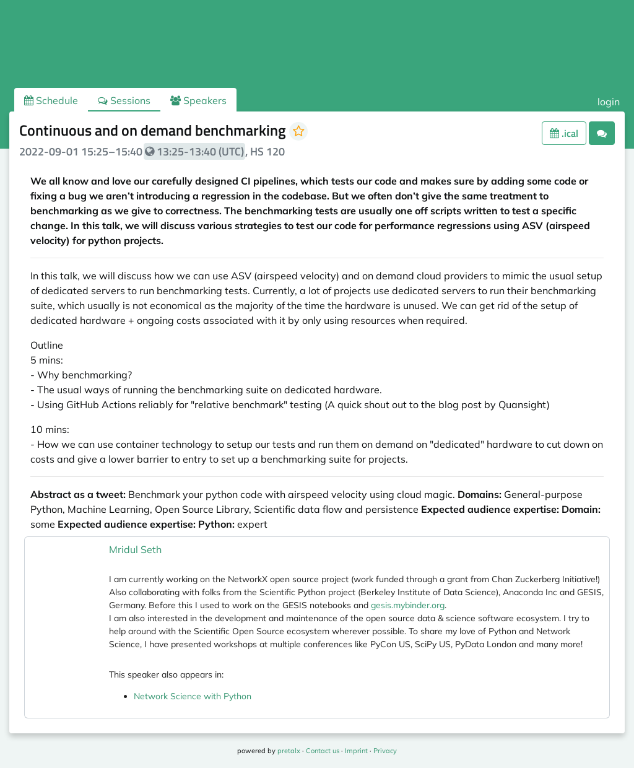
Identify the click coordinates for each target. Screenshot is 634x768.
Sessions (124, 100)
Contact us (322, 750)
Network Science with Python (192, 696)
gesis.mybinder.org (408, 605)
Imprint (356, 750)
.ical (564, 133)
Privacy (385, 750)
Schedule (51, 100)
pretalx (288, 750)
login (608, 101)
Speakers (198, 100)
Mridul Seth (135, 549)
